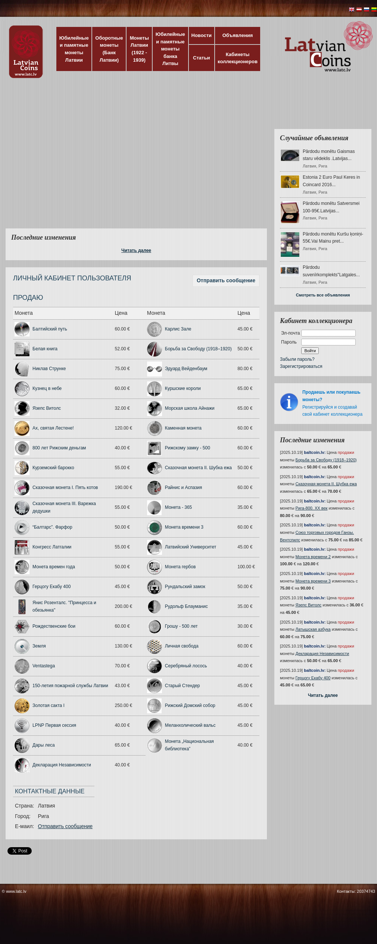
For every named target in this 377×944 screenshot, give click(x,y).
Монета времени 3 (184, 527)
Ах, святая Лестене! (53, 428)
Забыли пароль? (297, 359)
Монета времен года (53, 566)
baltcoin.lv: (314, 452)
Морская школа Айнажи (190, 408)
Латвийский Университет (190, 547)
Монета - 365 (178, 507)
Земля (39, 646)
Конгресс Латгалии (51, 547)
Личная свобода (182, 646)
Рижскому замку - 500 (187, 448)
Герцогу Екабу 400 (51, 586)
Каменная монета (183, 428)
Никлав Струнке (49, 368)
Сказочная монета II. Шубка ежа (198, 467)
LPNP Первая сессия (54, 725)
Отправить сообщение (226, 280)
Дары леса (43, 745)
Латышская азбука (313, 629)
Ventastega (43, 665)
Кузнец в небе (47, 388)
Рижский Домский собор (190, 705)
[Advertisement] (70, 158)
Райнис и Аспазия (183, 487)
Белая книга (44, 348)
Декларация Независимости (61, 765)
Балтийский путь (49, 329)
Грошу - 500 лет (181, 626)
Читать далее (136, 250)
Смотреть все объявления (323, 295)
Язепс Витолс (46, 408)
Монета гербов (180, 566)
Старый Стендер (182, 685)
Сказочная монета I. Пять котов (65, 487)
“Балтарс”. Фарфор (52, 527)
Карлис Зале (178, 329)
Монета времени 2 (313, 556)
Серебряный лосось (186, 665)
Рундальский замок (185, 586)
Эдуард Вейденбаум (186, 368)
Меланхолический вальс (190, 725)
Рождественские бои (53, 626)
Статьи (201, 58)
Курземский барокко (53, 467)
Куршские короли (183, 388)
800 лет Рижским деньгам (59, 448)
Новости (201, 35)
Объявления (237, 35)
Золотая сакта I (48, 705)
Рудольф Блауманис (186, 606)
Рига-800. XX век (312, 508)
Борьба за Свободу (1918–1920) (198, 348)
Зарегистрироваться (301, 366)
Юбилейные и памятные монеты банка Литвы (170, 48)
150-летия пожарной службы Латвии (70, 685)
